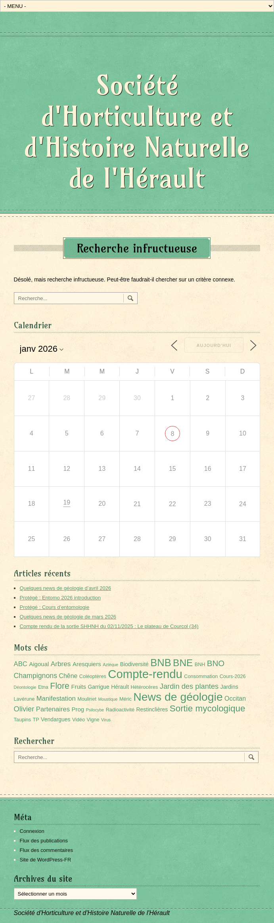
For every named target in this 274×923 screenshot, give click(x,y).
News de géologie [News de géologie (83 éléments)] (177, 696)
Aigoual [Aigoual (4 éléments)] (39, 664)
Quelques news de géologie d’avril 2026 (65, 588)
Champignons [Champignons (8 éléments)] (35, 676)
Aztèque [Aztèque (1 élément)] (110, 664)
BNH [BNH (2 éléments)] (200, 664)
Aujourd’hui (214, 345)
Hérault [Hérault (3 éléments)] (120, 687)
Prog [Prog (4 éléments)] (78, 709)
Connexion (32, 831)
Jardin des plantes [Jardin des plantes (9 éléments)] (189, 686)
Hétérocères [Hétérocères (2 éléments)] (144, 687)
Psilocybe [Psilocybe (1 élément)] (95, 709)
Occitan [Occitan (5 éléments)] (235, 698)
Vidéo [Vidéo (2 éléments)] (78, 720)
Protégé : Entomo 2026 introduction (60, 598)
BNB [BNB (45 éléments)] (160, 662)
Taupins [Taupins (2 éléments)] (22, 720)
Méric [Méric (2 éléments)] (125, 699)
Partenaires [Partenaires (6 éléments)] (53, 709)
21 (137, 504)
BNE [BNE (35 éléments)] (183, 662)
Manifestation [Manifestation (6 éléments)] (56, 698)
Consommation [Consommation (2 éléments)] (201, 676)
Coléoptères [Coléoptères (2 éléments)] (92, 676)
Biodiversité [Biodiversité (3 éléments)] (134, 664)
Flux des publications (44, 841)
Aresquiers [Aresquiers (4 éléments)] (87, 664)
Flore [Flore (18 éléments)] (59, 686)
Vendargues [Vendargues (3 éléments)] (55, 719)
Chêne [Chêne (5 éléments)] (68, 675)
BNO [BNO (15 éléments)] (215, 663)
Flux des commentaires (46, 850)
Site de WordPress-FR (45, 860)
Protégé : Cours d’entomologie (55, 607)
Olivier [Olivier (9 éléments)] (24, 709)
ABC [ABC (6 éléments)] (20, 664)
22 (172, 504)
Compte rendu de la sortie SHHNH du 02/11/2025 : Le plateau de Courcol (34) (109, 626)
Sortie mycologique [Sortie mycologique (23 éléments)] (207, 708)
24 (242, 504)
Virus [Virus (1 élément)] (106, 719)
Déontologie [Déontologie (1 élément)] (25, 687)
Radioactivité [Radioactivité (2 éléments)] (120, 710)
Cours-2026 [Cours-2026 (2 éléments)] (233, 676)
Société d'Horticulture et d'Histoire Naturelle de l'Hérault (136, 131)
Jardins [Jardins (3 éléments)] (229, 687)
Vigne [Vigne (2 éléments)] (92, 720)
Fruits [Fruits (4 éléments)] (78, 686)
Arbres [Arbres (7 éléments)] (61, 664)
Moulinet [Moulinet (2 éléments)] (86, 699)
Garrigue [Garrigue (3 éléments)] (98, 687)
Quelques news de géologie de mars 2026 (68, 617)
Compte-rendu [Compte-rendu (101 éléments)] (145, 673)
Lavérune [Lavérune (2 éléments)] (24, 699)
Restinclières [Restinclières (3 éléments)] (152, 709)
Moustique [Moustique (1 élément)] (107, 699)
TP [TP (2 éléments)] (36, 720)
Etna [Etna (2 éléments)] (43, 687)
